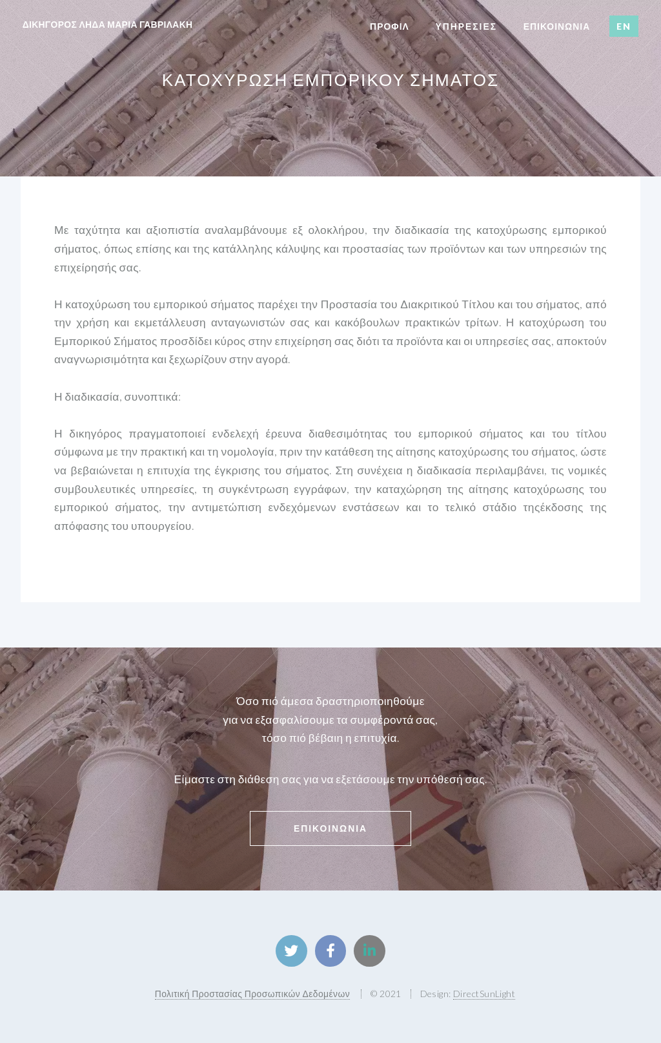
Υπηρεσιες (466, 26)
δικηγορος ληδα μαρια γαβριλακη (108, 24)
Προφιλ (389, 26)
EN (623, 26)
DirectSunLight (484, 993)
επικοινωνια (557, 26)
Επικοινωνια (330, 828)
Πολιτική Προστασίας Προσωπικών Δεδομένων (252, 993)
